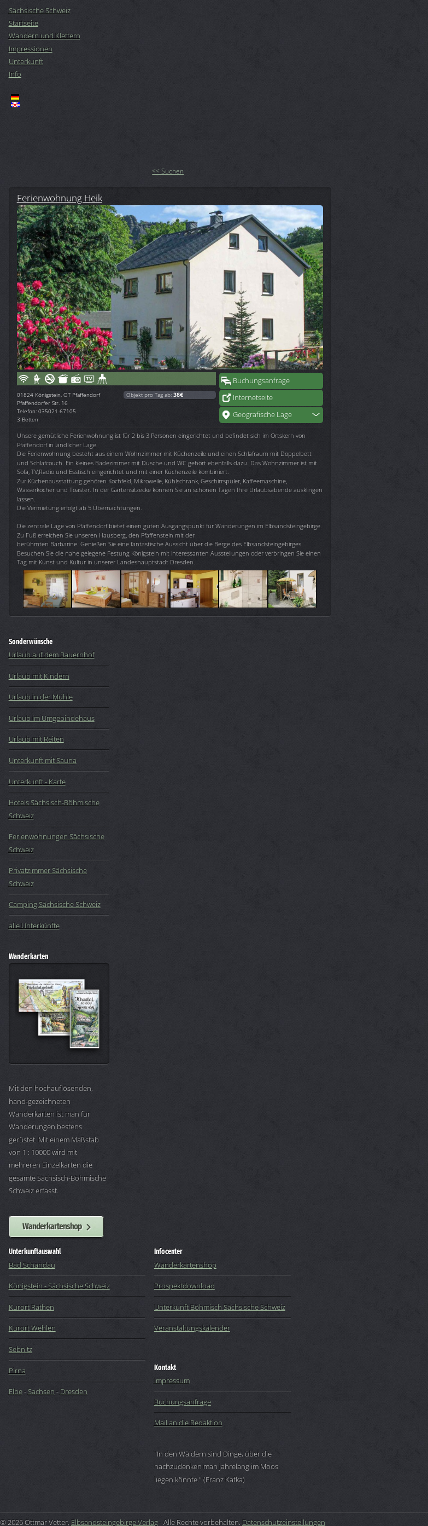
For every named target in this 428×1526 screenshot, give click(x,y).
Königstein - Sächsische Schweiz (59, 1286)
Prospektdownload (184, 1286)
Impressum (172, 1380)
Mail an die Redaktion (188, 1422)
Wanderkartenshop (51, 1226)
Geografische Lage (262, 414)
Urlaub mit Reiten (36, 739)
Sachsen (41, 1391)
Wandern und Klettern (44, 36)
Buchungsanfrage (261, 380)
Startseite (23, 23)
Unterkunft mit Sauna (43, 760)
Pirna (17, 1370)
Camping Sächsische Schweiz (55, 904)
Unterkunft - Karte (37, 782)
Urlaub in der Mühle (41, 697)
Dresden (73, 1391)
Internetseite (253, 397)
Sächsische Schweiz (40, 10)
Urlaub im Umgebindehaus (52, 718)
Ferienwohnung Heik (59, 197)
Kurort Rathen (31, 1307)
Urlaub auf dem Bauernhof (52, 655)
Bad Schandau (32, 1265)
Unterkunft (26, 61)
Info (15, 74)
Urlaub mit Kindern (39, 676)
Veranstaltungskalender (192, 1328)
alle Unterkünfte (34, 925)
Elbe (15, 1391)
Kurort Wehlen (32, 1328)
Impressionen (30, 49)
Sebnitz (20, 1349)
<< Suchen (168, 171)
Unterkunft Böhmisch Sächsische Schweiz (219, 1307)
